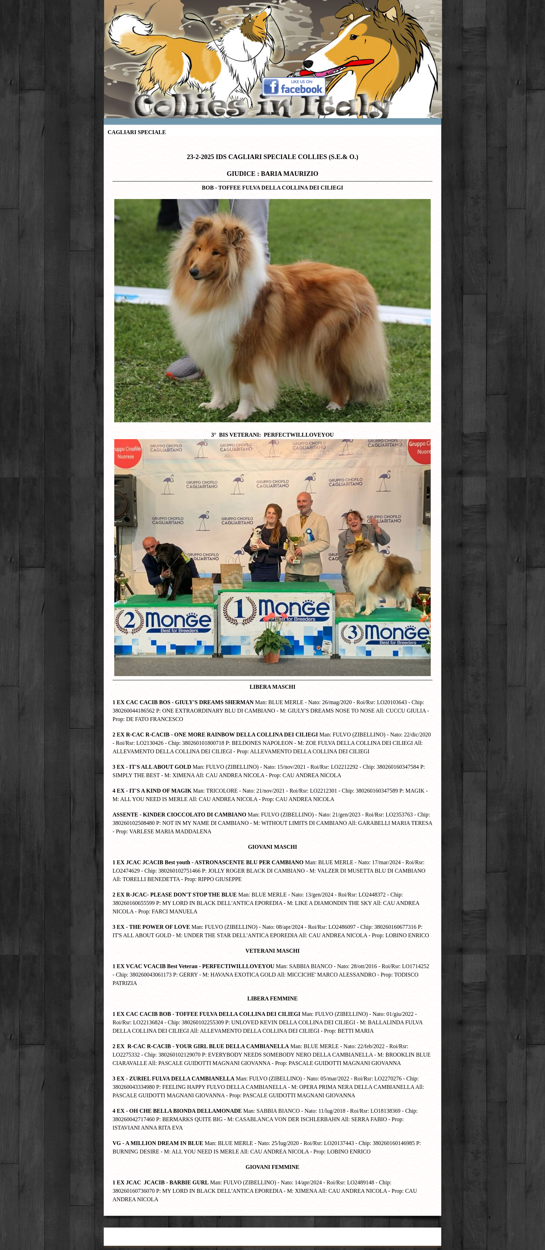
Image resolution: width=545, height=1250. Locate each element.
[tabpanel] (272, 674)
